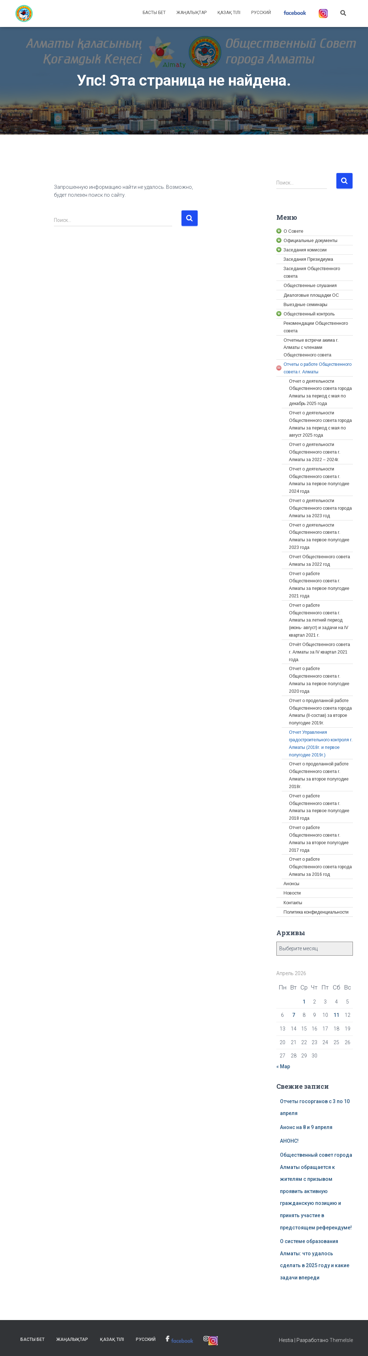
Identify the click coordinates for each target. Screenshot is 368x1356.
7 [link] (293, 1015)
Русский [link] (261, 12)
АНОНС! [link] (289, 1141)
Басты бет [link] (154, 12)
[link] (24, 14)
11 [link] (336, 1015)
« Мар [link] (283, 1066)
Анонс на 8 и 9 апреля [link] (306, 1127)
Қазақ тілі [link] (228, 12)
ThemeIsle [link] (341, 1340)
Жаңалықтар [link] (191, 12)
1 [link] (304, 1002)
